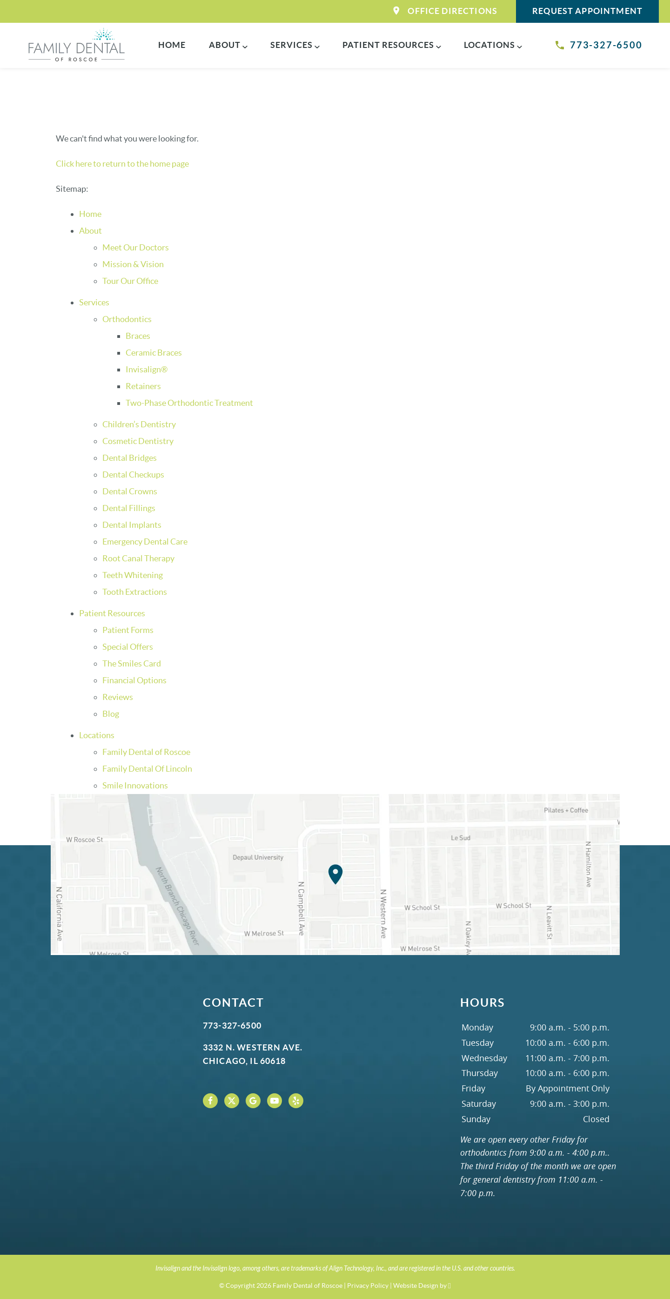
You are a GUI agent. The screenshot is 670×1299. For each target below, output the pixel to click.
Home (172, 45)
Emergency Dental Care (145, 541)
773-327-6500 (598, 45)
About (225, 45)
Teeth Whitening (132, 575)
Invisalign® (147, 369)
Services (291, 45)
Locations (489, 45)
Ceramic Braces (154, 352)
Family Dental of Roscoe (146, 752)
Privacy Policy (368, 1285)
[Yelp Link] (295, 1100)
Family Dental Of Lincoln (147, 769)
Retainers (143, 386)
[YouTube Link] (274, 1100)
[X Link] (231, 1100)
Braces (138, 336)
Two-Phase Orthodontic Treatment (189, 403)
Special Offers (127, 647)
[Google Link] (253, 1100)
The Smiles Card (131, 663)
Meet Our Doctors (135, 247)
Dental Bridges (129, 458)
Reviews (117, 697)
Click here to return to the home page (122, 163)
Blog (110, 714)
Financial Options (134, 680)
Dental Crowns (129, 491)
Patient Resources (388, 45)
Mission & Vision (133, 264)
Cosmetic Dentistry (138, 441)
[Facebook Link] (210, 1100)
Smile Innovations (135, 785)
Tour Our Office (130, 281)
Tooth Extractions (134, 592)
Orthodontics (127, 319)
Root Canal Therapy (138, 558)
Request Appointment (587, 11)
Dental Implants (131, 525)
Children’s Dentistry (139, 424)
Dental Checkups (133, 474)
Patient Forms (128, 630)
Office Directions (445, 11)
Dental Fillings (128, 508)
